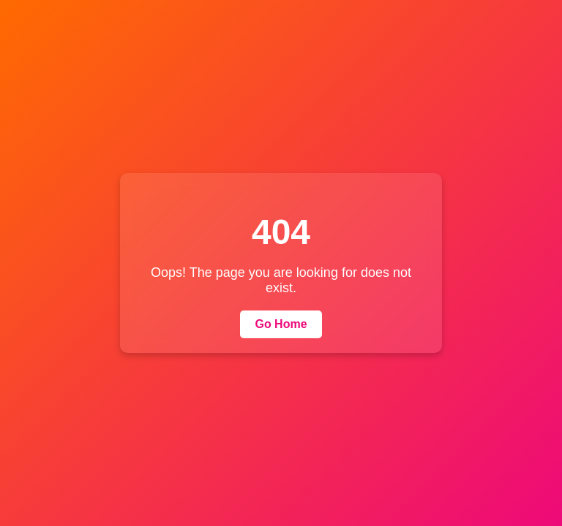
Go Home (281, 324)
